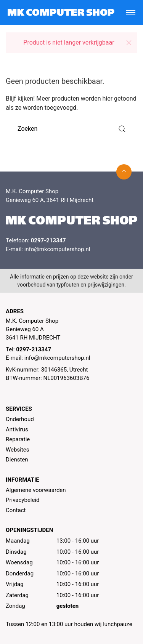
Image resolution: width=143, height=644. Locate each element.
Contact (16, 510)
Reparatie (18, 439)
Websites (17, 449)
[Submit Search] (122, 128)
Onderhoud (20, 419)
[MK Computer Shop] (61, 12)
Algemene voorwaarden (36, 490)
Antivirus (17, 429)
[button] (129, 42)
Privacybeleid (23, 500)
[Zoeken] (71, 128)
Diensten (17, 459)
